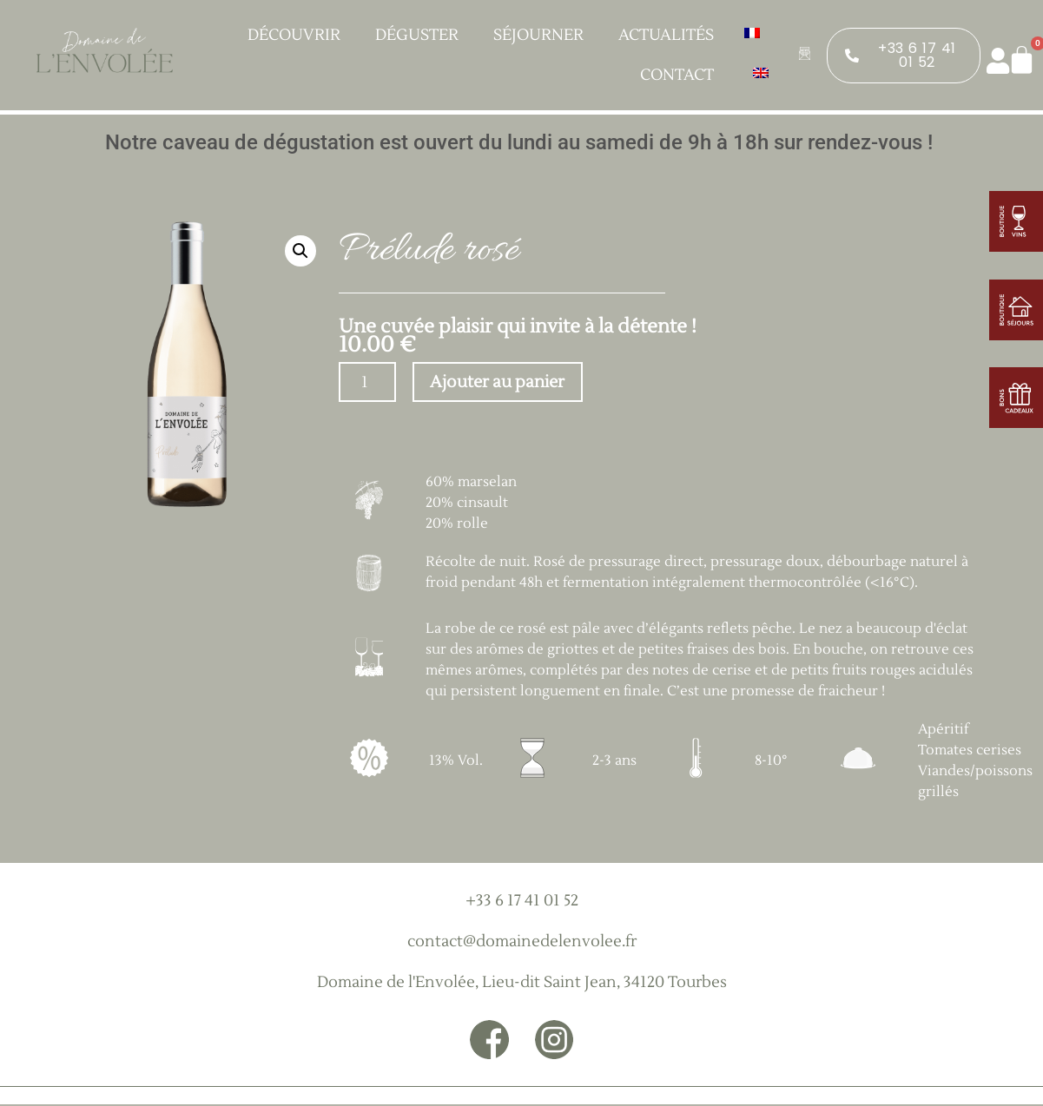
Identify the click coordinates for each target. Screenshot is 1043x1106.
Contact (677, 75)
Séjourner (542, 35)
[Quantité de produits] (367, 383)
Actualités (666, 35)
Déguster (421, 35)
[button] (300, 251)
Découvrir (298, 35)
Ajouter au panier (503, 383)
